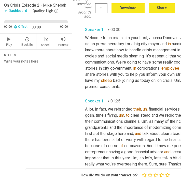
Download (128, 8)
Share (162, 8)
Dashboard (15, 11)
